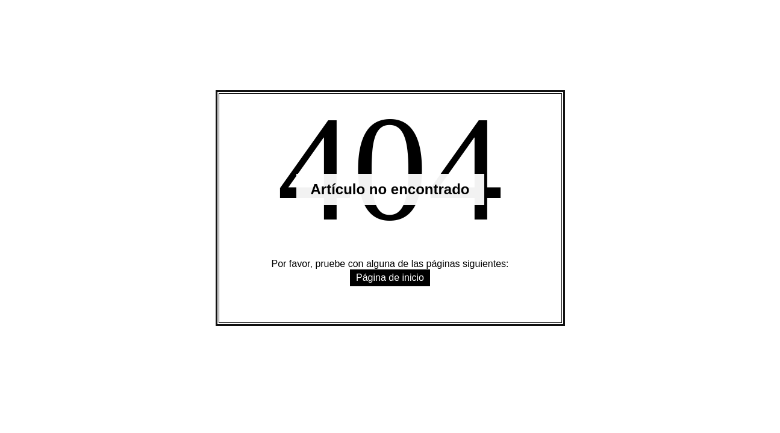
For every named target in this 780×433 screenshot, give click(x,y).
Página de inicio (390, 277)
